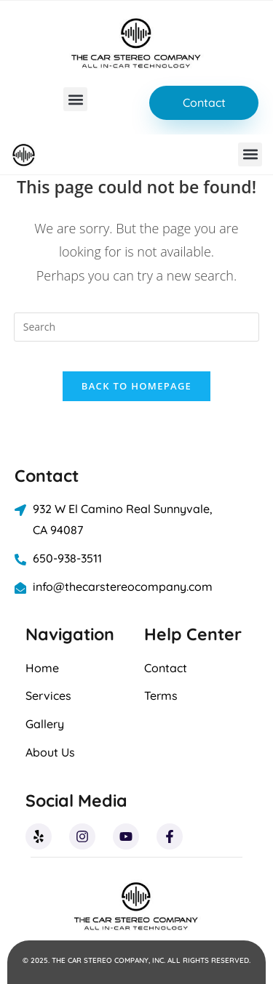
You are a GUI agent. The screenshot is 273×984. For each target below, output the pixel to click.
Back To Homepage (136, 385)
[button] (75, 99)
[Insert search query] (137, 327)
